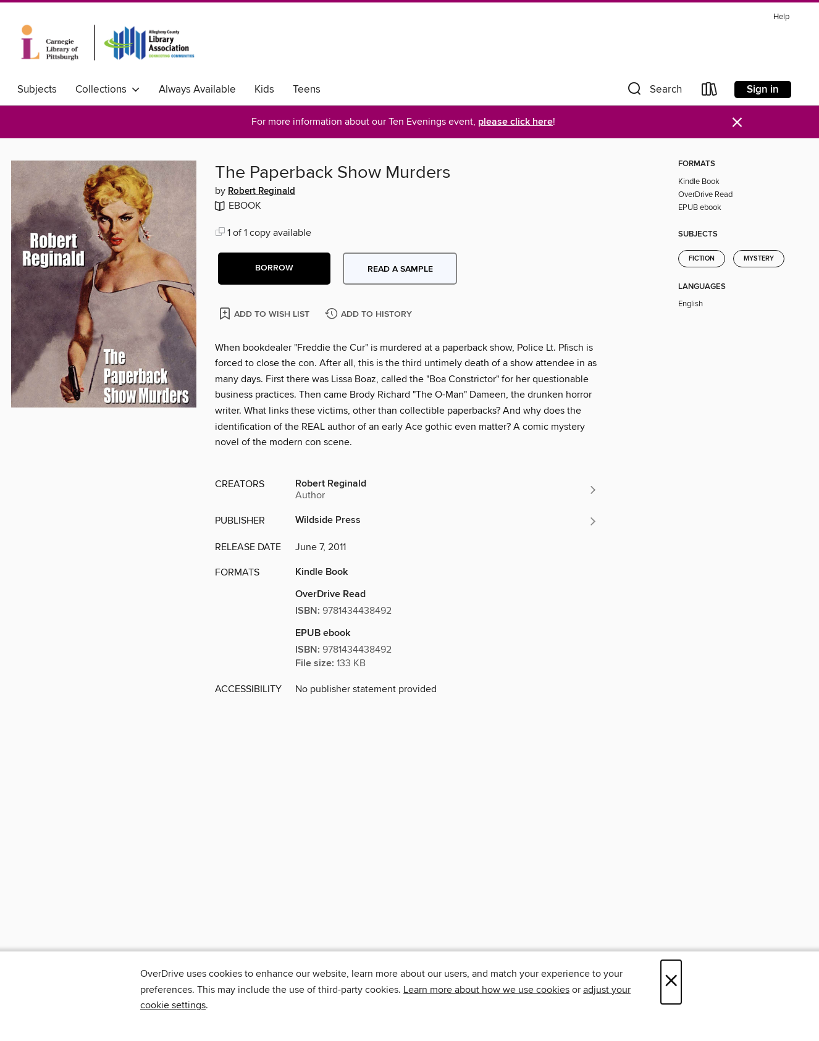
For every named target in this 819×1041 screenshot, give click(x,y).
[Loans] (709, 92)
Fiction (702, 258)
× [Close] (671, 982)
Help (781, 17)
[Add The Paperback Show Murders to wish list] (265, 313)
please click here (515, 121)
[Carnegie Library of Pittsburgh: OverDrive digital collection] (108, 42)
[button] (653, 92)
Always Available (197, 89)
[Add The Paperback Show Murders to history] (370, 314)
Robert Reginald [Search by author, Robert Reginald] (261, 191)
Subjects (37, 89)
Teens (307, 89)
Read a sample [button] (400, 269)
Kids (264, 89)
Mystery (759, 258)
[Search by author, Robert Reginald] (446, 489)
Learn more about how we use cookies (486, 990)
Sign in (763, 89)
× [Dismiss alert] (737, 122)
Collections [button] (107, 89)
